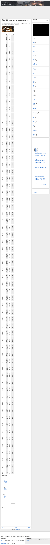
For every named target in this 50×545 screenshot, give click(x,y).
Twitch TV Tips (2, 540)
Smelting (5, 488)
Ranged (34, 109)
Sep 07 (36, 147)
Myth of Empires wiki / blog (4, 543)
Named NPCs (34, 103)
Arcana (5, 483)
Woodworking (5, 489)
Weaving (5, 491)
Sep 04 (36, 150)
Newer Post (3, 527)
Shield (33, 117)
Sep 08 (36, 146)
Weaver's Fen (34, 134)
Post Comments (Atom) (17, 529)
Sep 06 (36, 148)
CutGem (34, 59)
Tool (33, 126)
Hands (33, 78)
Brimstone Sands (35, 51)
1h (33, 38)
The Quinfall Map (27, 541)
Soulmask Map (27, 540)
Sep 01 (36, 152)
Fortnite (2, 541)
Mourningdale (34, 100)
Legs (33, 87)
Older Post (29, 527)
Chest (33, 55)
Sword (33, 122)
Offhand (34, 107)
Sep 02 (36, 151)
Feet (33, 72)
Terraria (2, 542)
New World (5, 3)
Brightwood (34, 50)
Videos (34, 129)
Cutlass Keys (34, 60)
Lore (33, 94)
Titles (33, 125)
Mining (5, 496)
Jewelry (34, 86)
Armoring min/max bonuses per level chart (40, 178)
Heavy (33, 82)
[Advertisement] (25, 12)
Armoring (5, 480)
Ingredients (34, 85)
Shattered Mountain (35, 116)
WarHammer (34, 130)
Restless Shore (35, 113)
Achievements (34, 41)
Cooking (5, 484)
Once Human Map (35, 192)
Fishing (5, 497)
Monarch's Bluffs (35, 99)
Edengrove (34, 65)
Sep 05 (36, 149)
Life (33, 90)
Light (33, 91)
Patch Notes (34, 108)
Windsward (34, 135)
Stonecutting (34, 121)
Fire (33, 73)
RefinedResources (35, 112)
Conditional (34, 56)
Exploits (34, 69)
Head (33, 81)
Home (16, 527)
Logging (5, 495)
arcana (34, 43)
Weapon (34, 131)
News (33, 104)
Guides (34, 77)
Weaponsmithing (6, 479)
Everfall (34, 68)
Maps (33, 95)
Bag (33, 47)
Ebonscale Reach (35, 64)
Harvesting (5, 498)
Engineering (5, 481)
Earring (34, 63)
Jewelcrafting (5, 482)
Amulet (34, 42)
